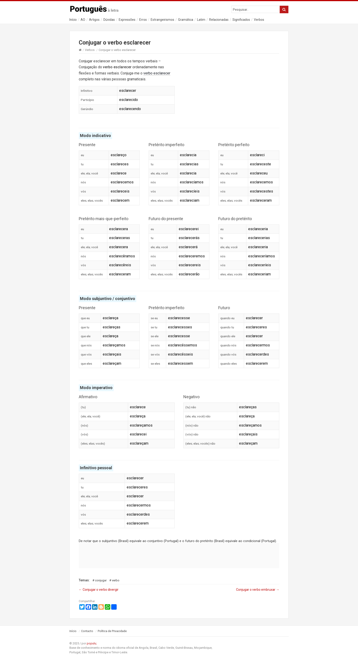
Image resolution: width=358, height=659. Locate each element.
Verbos (259, 19)
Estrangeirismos (162, 19)
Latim (201, 19)
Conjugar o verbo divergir (98, 589)
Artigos (94, 19)
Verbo (115, 580)
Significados (241, 19)
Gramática (185, 19)
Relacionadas (219, 19)
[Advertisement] (231, 88)
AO (83, 19)
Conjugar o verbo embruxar (257, 589)
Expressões (127, 19)
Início (73, 19)
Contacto (87, 631)
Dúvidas (109, 19)
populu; (92, 643)
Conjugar (101, 580)
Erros (143, 19)
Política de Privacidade (112, 631)
